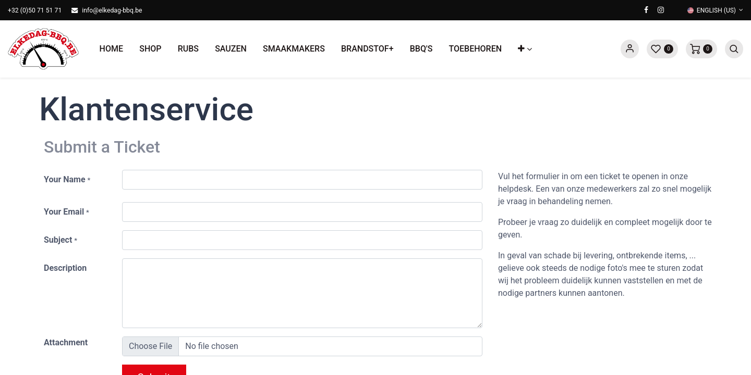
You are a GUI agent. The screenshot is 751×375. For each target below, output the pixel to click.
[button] (525, 49)
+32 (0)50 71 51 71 (35, 10)
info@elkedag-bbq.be (112, 10)
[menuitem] (111, 49)
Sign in (630, 49)
